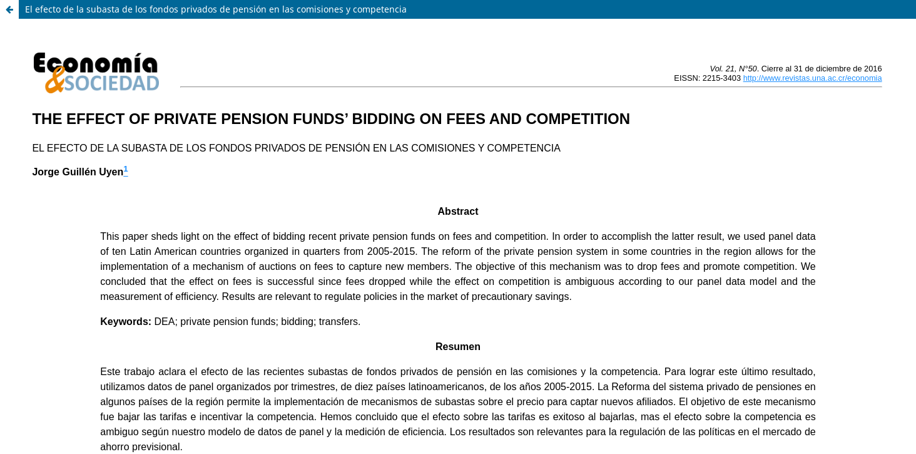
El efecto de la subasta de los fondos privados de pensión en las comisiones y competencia (216, 9)
